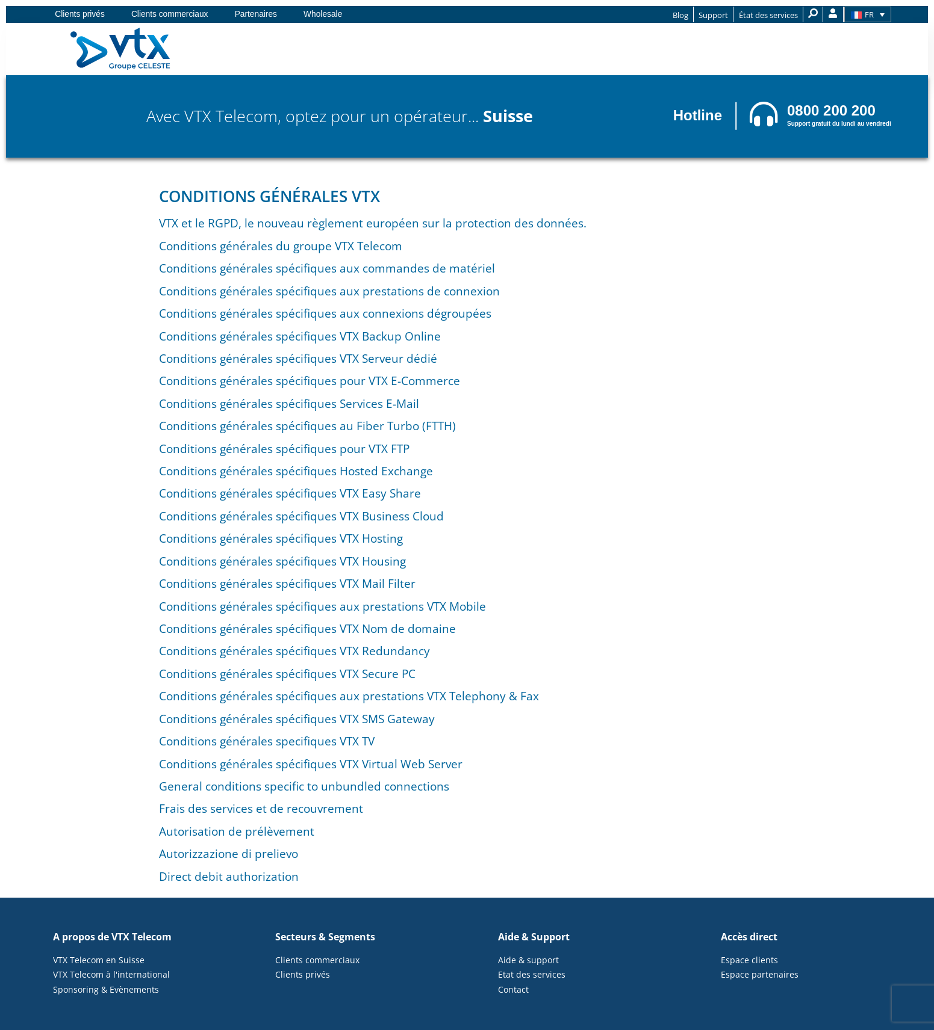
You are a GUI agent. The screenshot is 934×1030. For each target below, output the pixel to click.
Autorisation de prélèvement (236, 831)
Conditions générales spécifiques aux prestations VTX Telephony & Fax (349, 696)
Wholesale (323, 14)
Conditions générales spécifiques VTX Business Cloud (301, 516)
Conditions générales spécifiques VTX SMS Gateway (297, 719)
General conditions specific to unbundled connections (304, 786)
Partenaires (256, 14)
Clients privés (80, 14)
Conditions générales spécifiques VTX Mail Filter (287, 583)
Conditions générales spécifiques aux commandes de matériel (327, 268)
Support (713, 15)
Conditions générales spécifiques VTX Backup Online (300, 336)
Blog (680, 15)
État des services (768, 15)
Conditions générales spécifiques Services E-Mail (289, 403)
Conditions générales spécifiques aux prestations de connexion (329, 291)
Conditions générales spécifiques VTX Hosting (281, 538)
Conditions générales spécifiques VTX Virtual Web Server (310, 764)
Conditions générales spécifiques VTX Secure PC (287, 673)
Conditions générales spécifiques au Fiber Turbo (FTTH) (307, 426)
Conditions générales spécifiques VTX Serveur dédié (298, 358)
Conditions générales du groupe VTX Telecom (280, 246)
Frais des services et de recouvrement (261, 808)
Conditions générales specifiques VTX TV (267, 741)
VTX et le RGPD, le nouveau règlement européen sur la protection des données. (373, 223)
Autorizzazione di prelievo (228, 853)
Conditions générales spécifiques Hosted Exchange (296, 471)
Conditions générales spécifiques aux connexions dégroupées (325, 313)
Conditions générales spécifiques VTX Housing (282, 561)
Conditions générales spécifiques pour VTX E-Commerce (309, 380)
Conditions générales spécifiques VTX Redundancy (294, 651)
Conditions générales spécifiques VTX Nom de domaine (307, 628)
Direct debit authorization (229, 876)
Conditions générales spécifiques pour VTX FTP (284, 448)
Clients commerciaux (169, 14)
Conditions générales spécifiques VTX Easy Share (290, 493)
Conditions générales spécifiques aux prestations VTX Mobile (322, 606)
